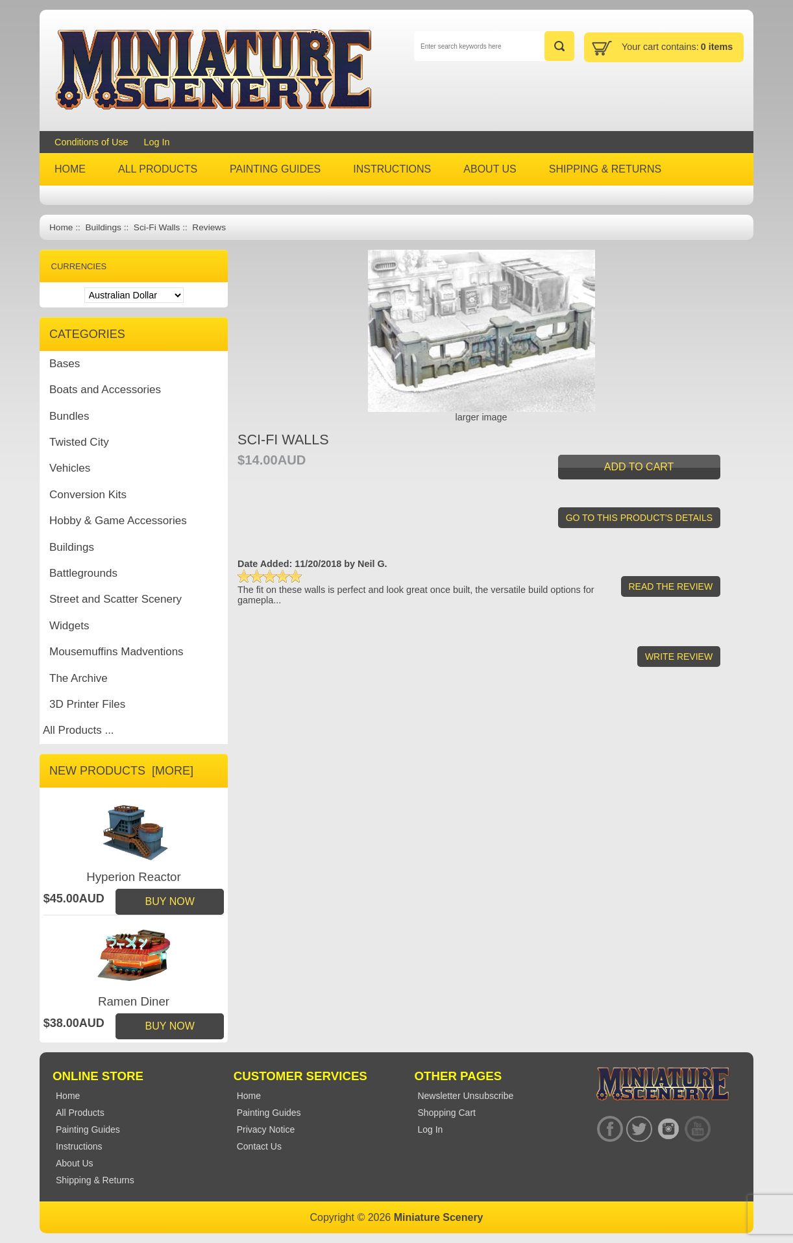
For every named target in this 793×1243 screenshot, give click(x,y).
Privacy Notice (266, 1129)
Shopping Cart (446, 1112)
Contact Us (259, 1146)
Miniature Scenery (438, 1217)
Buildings (103, 227)
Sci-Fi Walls (157, 227)
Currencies (79, 266)
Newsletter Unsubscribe (465, 1096)
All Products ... (78, 730)
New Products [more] (121, 770)
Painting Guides (269, 1112)
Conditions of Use (91, 142)
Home (61, 227)
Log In (157, 142)
